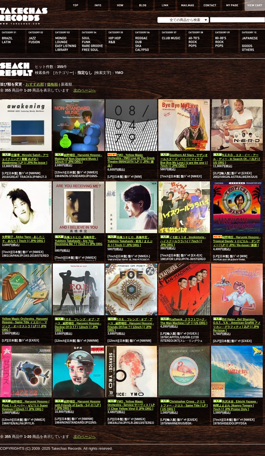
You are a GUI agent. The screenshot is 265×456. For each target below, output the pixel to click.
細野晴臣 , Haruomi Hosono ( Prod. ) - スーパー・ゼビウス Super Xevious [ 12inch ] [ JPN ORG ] (25, 405)
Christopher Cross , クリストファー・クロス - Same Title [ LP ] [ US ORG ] (183, 405)
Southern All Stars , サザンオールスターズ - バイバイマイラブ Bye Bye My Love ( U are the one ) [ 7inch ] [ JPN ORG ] (184, 160)
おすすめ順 (35, 84)
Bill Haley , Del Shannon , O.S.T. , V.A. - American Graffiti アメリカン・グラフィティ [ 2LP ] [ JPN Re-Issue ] (236, 325)
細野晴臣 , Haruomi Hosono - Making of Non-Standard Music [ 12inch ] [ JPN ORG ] (78, 158)
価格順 (52, 84)
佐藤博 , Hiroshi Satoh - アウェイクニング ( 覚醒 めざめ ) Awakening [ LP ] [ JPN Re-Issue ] (25, 159)
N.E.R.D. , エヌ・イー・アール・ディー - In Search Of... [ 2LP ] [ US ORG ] (236, 159)
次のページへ (84, 90)
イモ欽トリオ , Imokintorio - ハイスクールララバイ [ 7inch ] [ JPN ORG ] (183, 241)
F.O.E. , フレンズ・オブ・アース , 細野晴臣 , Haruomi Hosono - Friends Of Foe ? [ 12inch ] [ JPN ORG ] (131, 325)
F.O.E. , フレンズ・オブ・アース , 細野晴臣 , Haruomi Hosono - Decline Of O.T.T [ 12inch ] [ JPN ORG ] (78, 325)
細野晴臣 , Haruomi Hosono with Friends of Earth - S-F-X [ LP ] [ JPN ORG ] (78, 405)
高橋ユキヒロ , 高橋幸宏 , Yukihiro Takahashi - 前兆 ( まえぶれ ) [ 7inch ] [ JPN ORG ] (130, 241)
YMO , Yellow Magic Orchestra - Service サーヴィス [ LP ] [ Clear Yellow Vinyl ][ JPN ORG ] (131, 405)
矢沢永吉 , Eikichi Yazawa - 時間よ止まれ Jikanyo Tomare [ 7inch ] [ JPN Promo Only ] (235, 405)
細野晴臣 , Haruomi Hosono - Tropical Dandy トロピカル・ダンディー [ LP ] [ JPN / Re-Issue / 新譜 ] (236, 241)
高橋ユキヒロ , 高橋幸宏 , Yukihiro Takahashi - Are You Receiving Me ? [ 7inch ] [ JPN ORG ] (78, 242)
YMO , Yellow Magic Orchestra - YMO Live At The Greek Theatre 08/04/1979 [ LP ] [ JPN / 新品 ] (131, 160)
